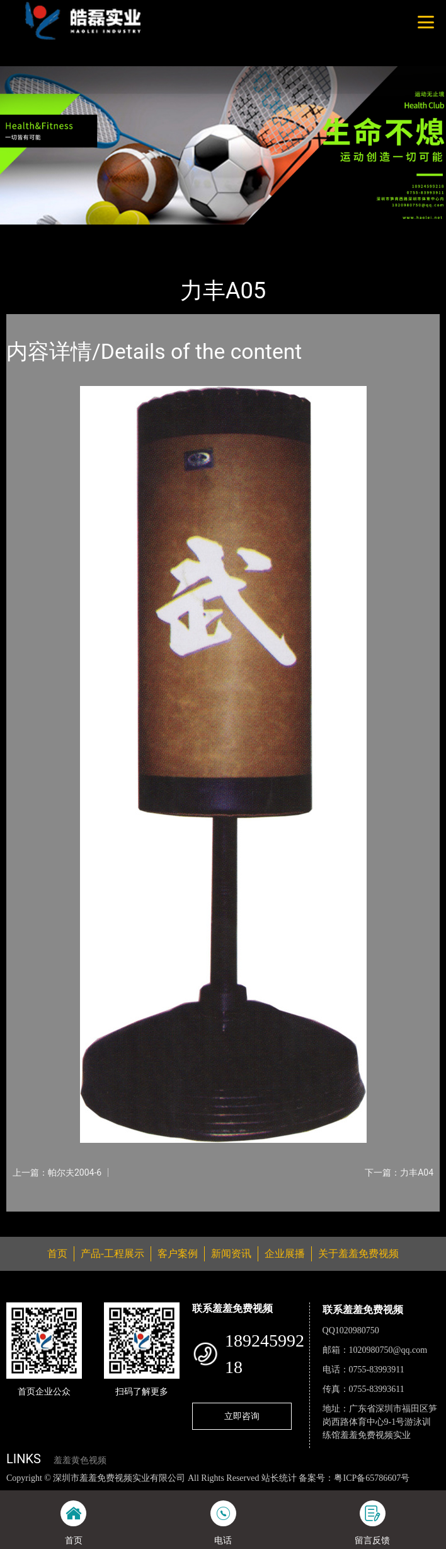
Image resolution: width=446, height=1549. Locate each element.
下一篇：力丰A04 (399, 1172)
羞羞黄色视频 (80, 1460)
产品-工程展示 (78, 233)
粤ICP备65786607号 (371, 1478)
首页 (27, 233)
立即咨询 (242, 1416)
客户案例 (177, 1253)
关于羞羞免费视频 (358, 1253)
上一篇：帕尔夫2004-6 (57, 1172)
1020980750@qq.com (388, 1350)
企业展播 (285, 1253)
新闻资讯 (231, 1253)
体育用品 (138, 233)
